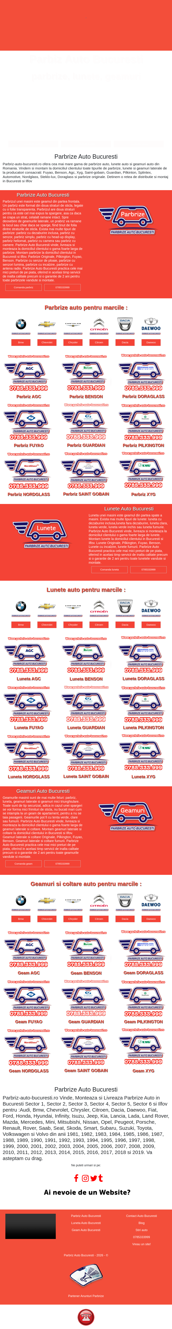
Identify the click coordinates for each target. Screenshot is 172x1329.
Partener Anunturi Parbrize (86, 1296)
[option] (21, 331)
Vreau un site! (141, 1244)
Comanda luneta (86, 144)
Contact (133, 37)
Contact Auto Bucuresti (141, 1216)
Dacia (151, 342)
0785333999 (62, 287)
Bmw (47, 342)
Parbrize (30, 37)
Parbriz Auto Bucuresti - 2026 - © (86, 1255)
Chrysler (99, 342)
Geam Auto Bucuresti (86, 1230)
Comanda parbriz (33, 144)
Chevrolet (73, 342)
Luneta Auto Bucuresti (86, 1223)
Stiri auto (141, 1230)
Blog (142, 1223)
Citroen (125, 342)
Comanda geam (139, 144)
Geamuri (98, 37)
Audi (20, 342)
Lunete (63, 37)
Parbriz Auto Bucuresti (86, 1216)
